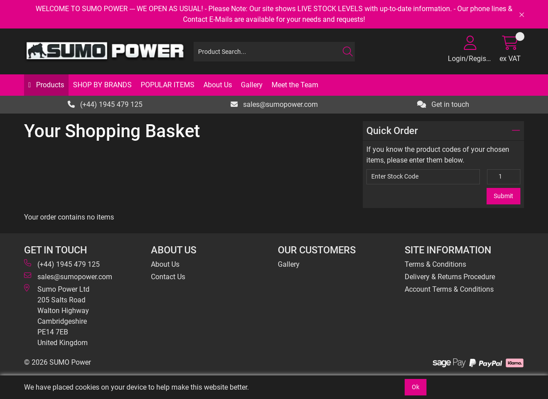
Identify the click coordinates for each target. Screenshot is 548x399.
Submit (503, 196)
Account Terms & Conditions (449, 289)
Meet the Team (295, 85)
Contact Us (168, 277)
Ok (415, 387)
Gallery (252, 85)
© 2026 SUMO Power (57, 362)
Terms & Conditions (435, 264)
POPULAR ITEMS (168, 85)
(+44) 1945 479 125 (105, 104)
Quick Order (443, 131)
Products (49, 85)
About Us (217, 85)
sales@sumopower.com (274, 104)
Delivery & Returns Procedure (450, 277)
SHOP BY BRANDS (102, 85)
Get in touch (443, 104)
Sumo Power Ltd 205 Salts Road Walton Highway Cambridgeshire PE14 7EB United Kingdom (56, 315)
